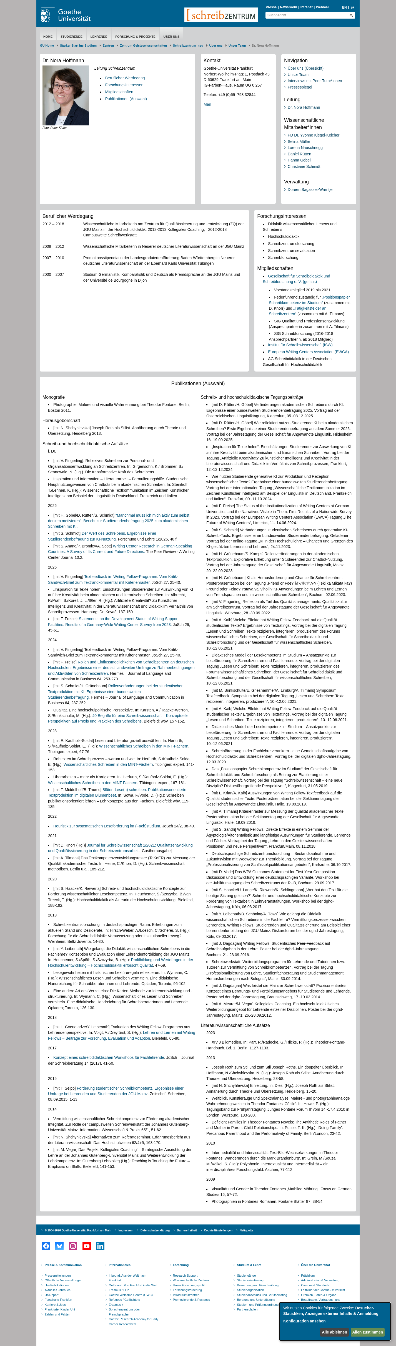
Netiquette (246, 1230)
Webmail (323, 7)
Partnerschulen (247, 1309)
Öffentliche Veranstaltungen (63, 1280)
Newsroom (288, 7)
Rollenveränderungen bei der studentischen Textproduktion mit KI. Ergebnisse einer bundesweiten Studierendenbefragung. (115, 691)
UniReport (52, 1295)
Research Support (185, 1275)
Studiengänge (246, 1275)
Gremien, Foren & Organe (318, 1295)
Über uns (171, 36)
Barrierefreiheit (187, 1230)
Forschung (181, 1265)
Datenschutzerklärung (155, 1230)
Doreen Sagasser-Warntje (310, 189)
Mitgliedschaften (119, 92)
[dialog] (334, 1321)
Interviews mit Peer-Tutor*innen (315, 81)
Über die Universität (315, 1265)
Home (47, 36)
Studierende (71, 36)
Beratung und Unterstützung (256, 1299)
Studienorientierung (250, 1280)
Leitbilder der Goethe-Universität (323, 1290)
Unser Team (237, 45)
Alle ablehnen (334, 1332)
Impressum (126, 1230)
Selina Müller (299, 141)
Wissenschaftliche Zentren (191, 1280)
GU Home (47, 45)
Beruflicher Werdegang (125, 78)
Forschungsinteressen (124, 85)
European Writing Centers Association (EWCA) (308, 352)
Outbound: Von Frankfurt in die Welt (133, 1285)
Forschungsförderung (187, 1290)
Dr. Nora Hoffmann (304, 107)
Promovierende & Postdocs (191, 1299)
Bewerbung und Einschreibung (258, 1285)
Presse (271, 7)
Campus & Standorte (315, 1285)
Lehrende (99, 36)
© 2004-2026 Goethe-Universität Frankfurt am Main (78, 1230)
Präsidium (308, 1275)
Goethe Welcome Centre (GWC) (131, 1295)
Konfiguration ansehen (304, 1321)
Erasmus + (116, 1304)
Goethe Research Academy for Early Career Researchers (134, 1321)
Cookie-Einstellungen (218, 1230)
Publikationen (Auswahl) (126, 99)
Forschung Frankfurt (58, 1299)
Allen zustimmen (367, 1332)
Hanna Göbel (299, 160)
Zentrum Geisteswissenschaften (143, 45)
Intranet (306, 7)
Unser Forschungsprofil (189, 1285)
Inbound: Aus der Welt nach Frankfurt (127, 1278)
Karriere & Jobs (55, 1304)
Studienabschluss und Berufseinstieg (262, 1295)
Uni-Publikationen (57, 1285)
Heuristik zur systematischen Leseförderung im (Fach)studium (106, 826)
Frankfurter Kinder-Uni (60, 1309)
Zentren (108, 45)
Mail (207, 104)
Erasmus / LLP (119, 1290)
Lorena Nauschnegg (305, 147)
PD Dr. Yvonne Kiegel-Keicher (314, 135)
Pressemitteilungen (58, 1275)
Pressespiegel (300, 87)
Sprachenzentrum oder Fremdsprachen (124, 1312)
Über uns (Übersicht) (306, 68)
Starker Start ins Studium (78, 45)
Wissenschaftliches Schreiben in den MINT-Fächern (143, 746)
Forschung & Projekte (135, 36)
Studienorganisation (250, 1290)
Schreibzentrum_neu (188, 45)
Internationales (120, 1265)
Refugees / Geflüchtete (124, 1299)
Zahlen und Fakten (57, 1314)
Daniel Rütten (299, 154)
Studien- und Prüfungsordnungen (259, 1304)
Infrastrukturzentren (186, 1295)
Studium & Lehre (249, 1265)
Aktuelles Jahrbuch (58, 1290)
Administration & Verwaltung (320, 1280)
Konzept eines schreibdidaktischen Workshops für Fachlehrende (108, 1057)
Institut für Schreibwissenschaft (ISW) (300, 345)
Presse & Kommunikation (63, 1265)
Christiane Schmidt (304, 166)
